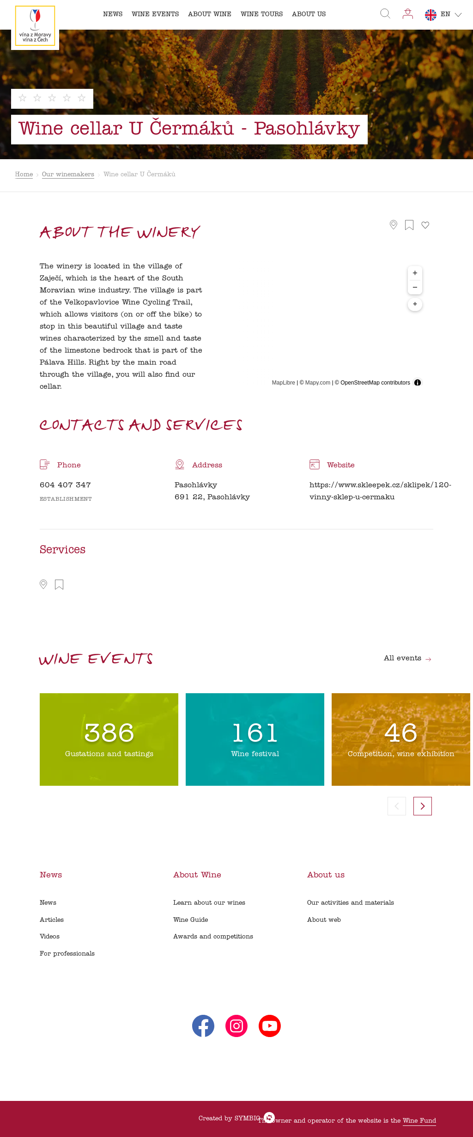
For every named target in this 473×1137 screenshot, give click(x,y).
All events (408, 658)
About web (324, 920)
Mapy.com (317, 382)
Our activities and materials (350, 903)
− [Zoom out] (415, 287)
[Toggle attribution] (417, 382)
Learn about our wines (209, 903)
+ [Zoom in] (415, 272)
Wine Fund (419, 1121)
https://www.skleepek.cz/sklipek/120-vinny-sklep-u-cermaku (380, 491)
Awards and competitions (213, 937)
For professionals (67, 954)
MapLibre (283, 382)
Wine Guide (190, 920)
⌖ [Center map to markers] (415, 304)
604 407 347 (65, 485)
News (48, 903)
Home (24, 175)
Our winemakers (68, 175)
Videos (50, 937)
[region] (325, 327)
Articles (52, 920)
